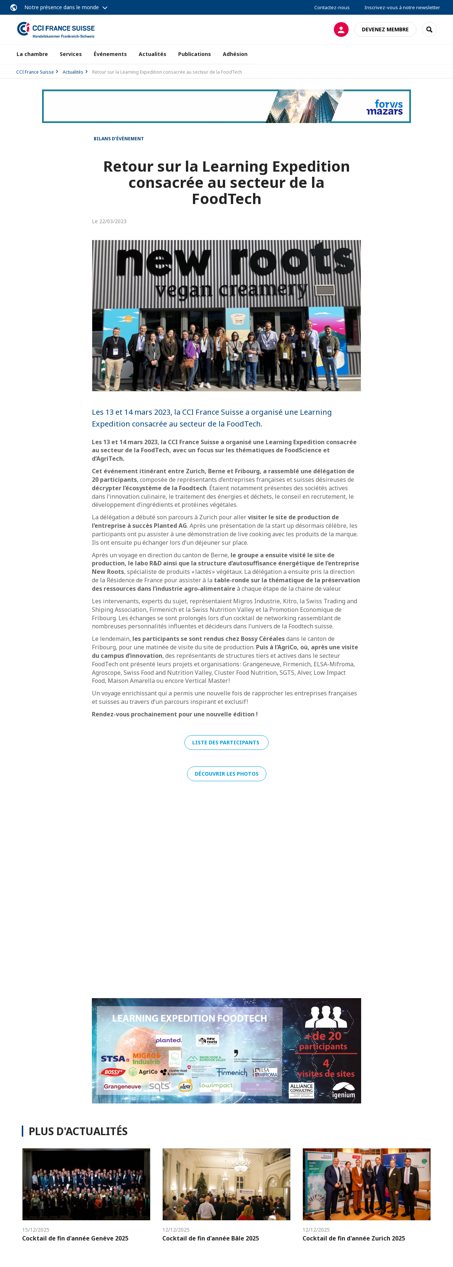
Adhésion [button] (235, 53)
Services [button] (71, 53)
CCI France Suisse (35, 72)
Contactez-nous (332, 7)
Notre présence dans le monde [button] (61, 7)
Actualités (152, 53)
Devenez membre (385, 29)
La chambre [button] (32, 53)
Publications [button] (194, 53)
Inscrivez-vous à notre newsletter (402, 7)
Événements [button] (110, 53)
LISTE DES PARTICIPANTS (226, 742)
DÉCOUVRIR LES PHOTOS (227, 773)
